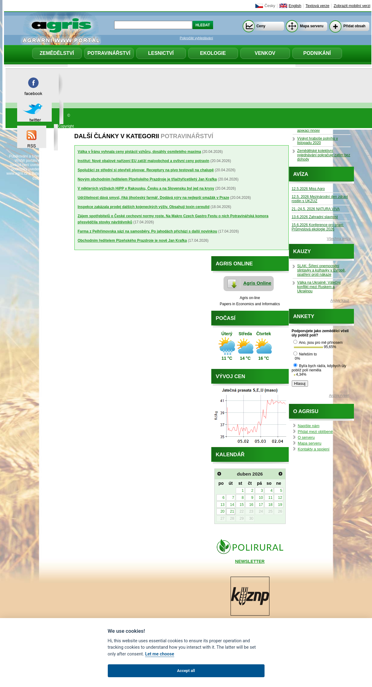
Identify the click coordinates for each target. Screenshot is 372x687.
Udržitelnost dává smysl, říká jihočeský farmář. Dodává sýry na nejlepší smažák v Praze (153, 197)
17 (261, 505)
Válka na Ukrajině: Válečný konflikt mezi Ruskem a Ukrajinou (319, 286)
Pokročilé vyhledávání (196, 38)
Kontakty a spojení (314, 449)
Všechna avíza (339, 239)
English (295, 6)
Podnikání (317, 53)
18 (270, 505)
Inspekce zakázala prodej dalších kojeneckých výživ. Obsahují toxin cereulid (144, 207)
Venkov (265, 53)
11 (270, 497)
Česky (270, 6)
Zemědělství (56, 53)
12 (280, 497)
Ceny (261, 26)
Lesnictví (161, 53)
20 (222, 511)
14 (232, 505)
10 (261, 497)
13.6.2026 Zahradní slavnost (315, 217)
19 (280, 505)
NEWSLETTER (250, 561)
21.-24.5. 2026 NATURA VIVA (316, 209)
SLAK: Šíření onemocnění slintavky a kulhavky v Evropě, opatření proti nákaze (321, 270)
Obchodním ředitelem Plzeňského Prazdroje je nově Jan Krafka (132, 240)
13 (222, 505)
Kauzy (302, 251)
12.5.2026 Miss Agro (308, 189)
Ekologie (213, 53)
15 (242, 505)
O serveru (306, 437)
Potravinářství (108, 53)
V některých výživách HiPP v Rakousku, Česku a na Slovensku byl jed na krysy (146, 188)
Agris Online (257, 283)
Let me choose (159, 654)
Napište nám (309, 426)
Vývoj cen (230, 376)
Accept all (186, 670)
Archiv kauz (339, 300)
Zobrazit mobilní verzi (352, 6)
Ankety (303, 316)
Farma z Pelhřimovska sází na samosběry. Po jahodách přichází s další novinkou (147, 231)
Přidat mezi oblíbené (315, 432)
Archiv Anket (339, 395)
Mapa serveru (312, 26)
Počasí (225, 318)
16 (251, 505)
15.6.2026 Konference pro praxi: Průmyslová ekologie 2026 (318, 227)
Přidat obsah (355, 26)
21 (232, 511)
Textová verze (317, 6)
